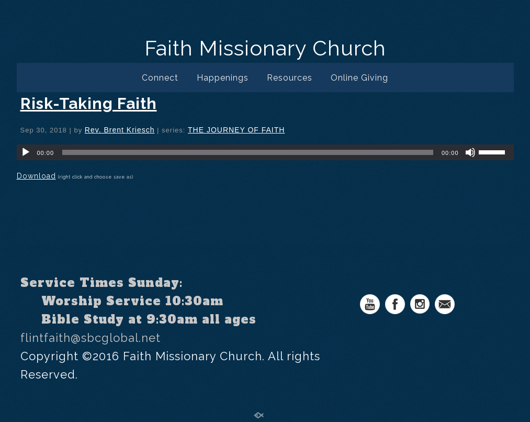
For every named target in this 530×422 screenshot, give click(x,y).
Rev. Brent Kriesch (120, 130)
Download (36, 176)
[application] (265, 152)
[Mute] (470, 152)
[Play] (25, 152)
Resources (289, 78)
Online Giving (359, 78)
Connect (160, 78)
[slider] (247, 152)
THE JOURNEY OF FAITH (236, 130)
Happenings (223, 78)
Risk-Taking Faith (88, 103)
